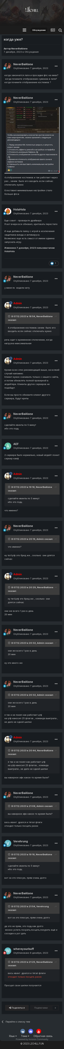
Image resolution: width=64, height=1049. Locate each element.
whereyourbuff (23, 949)
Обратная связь (43, 1036)
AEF (16, 444)
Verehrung (20, 841)
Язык (13, 1036)
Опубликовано (30, 68)
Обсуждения (32, 51)
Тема (25, 1036)
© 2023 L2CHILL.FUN (32, 1043)
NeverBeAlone (19, 48)
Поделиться (17, 1007)
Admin (40, 539)
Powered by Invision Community (32, 1039)
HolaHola (19, 209)
